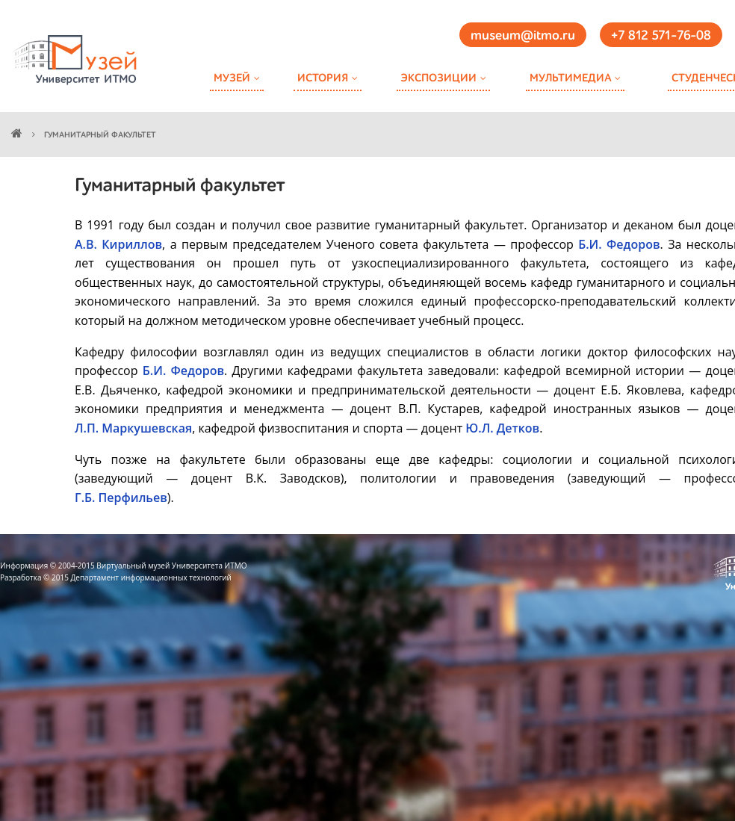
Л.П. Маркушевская (133, 428)
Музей (232, 78)
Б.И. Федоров (619, 244)
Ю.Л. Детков (502, 428)
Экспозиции (438, 78)
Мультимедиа (570, 78)
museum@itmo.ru (523, 36)
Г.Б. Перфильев (121, 497)
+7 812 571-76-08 (661, 36)
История (322, 78)
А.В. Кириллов (118, 244)
